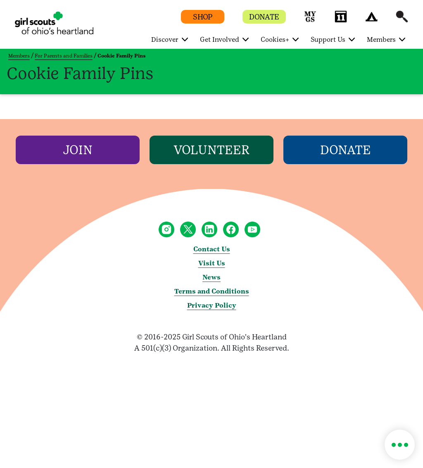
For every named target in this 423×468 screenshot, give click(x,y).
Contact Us (211, 249)
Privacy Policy (211, 305)
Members (19, 56)
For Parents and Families (64, 56)
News (211, 277)
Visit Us (211, 263)
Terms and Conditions (211, 291)
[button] (310, 20)
